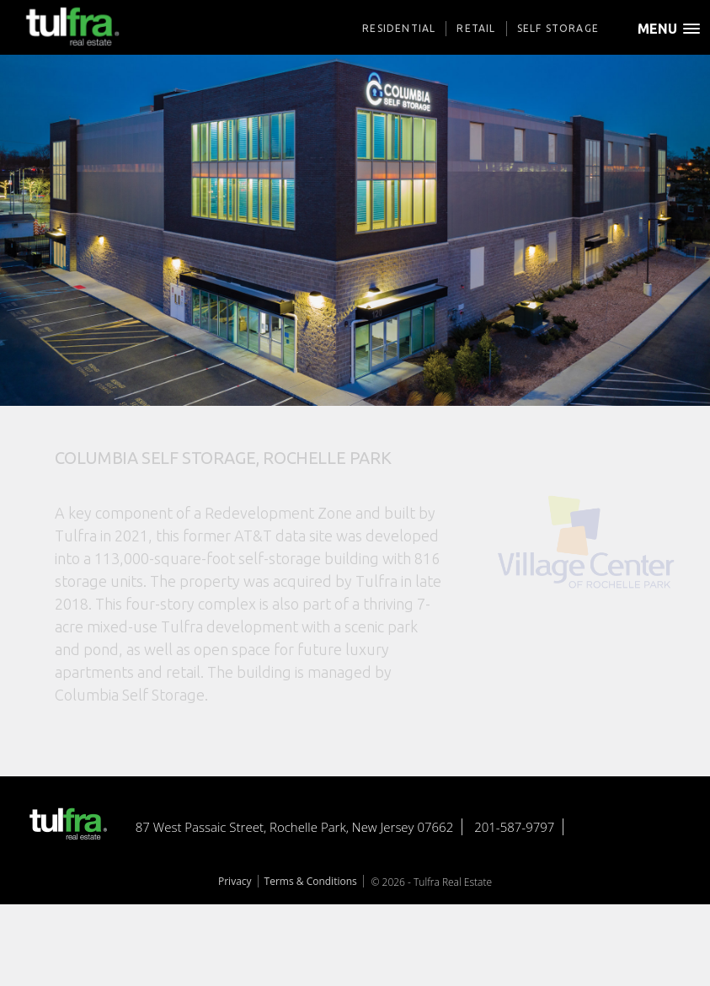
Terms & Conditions (310, 881)
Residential (398, 28)
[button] (674, 36)
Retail (475, 28)
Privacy (235, 881)
